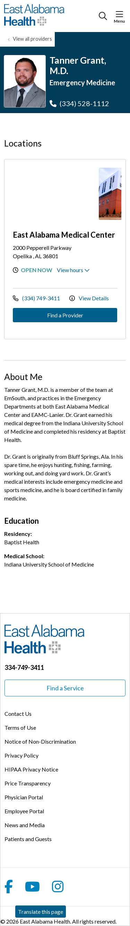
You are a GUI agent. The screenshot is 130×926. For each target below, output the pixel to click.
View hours (73, 270)
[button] (121, 14)
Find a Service (65, 688)
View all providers (32, 39)
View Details (89, 298)
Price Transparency (28, 783)
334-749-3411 (24, 667)
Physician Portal (24, 797)
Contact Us (18, 713)
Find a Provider (65, 315)
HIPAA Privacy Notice (31, 769)
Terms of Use (20, 727)
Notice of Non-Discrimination (40, 741)
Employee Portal (24, 811)
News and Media (25, 825)
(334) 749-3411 (37, 298)
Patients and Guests (28, 839)
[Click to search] (103, 16)
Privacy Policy (21, 755)
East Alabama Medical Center (64, 234)
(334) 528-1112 (79, 103)
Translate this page (40, 911)
